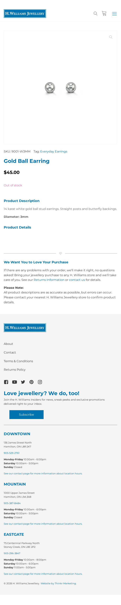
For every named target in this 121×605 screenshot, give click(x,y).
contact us (77, 280)
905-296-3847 (12, 553)
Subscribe (26, 414)
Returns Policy (15, 369)
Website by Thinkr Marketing (58, 583)
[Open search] (96, 13)
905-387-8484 (12, 503)
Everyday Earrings (53, 151)
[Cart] (104, 13)
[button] (114, 13)
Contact (10, 352)
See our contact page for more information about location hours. (43, 473)
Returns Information (49, 280)
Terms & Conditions (18, 361)
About (8, 344)
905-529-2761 (12, 452)
